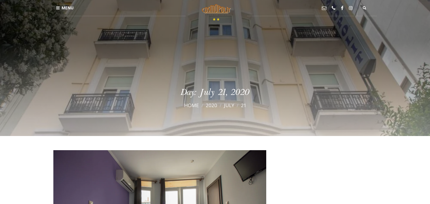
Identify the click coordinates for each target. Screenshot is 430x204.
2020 (211, 105)
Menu (65, 7)
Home (191, 105)
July (229, 105)
